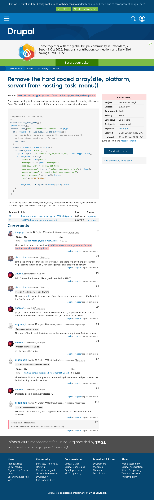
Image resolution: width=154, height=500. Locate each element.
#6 (97, 324)
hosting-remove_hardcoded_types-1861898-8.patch (46, 216)
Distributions (15, 68)
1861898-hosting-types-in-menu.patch (40, 220)
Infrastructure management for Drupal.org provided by (57, 441)
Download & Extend (104, 459)
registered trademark (72, 492)
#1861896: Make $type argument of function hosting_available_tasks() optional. (57, 95)
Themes (97, 470)
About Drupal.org (131, 470)
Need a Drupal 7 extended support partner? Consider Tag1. (38, 447)
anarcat (19, 273)
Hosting (40, 466)
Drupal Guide (72, 463)
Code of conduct (45, 480)
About (125, 459)
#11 (96, 421)
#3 (97, 273)
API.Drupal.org (73, 473)
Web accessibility (131, 463)
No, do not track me (85, 9)
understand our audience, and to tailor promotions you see (110, 4)
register (78, 251)
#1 (10, 220)
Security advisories (18, 476)
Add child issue (111, 160)
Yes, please (64, 9)
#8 (10, 216)
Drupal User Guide (75, 466)
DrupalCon (42, 476)
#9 (97, 388)
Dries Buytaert (97, 492)
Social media (15, 466)
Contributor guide (46, 470)
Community (43, 459)
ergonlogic (92, 216)
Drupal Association (132, 466)
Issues (56, 68)
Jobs (10, 480)
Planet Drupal (15, 463)
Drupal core (99, 463)
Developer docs (73, 470)
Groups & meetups (46, 473)
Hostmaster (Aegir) (37, 68)
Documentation (74, 459)
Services (40, 463)
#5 (97, 307)
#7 (97, 341)
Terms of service (131, 473)
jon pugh (123, 128)
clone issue (126, 160)
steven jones (22, 257)
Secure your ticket (77, 62)
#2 (97, 256)
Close (150, 43)
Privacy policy (129, 476)
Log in (69, 251)
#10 (97, 402)
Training (51, 463)
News (11, 459)
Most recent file (128, 140)
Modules (98, 466)
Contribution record (118, 151)
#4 (97, 286)
